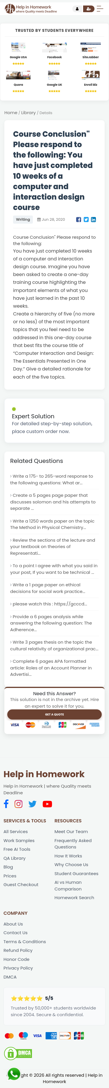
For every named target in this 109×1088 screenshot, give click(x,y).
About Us (13, 924)
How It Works (68, 856)
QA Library (14, 858)
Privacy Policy (18, 968)
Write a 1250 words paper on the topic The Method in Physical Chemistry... (52, 524)
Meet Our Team (71, 832)
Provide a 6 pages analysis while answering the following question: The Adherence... (51, 623)
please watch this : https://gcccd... (50, 604)
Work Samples (19, 841)
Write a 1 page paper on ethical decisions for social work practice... (47, 588)
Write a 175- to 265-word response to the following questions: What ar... (51, 479)
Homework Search (74, 898)
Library (28, 112)
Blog (8, 867)
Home (10, 112)
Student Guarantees (77, 874)
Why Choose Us (71, 865)
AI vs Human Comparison (68, 886)
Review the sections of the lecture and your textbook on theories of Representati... (52, 546)
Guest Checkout (20, 885)
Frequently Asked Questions (73, 844)
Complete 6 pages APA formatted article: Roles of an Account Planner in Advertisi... (51, 668)
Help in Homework (44, 775)
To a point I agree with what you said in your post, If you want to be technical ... (54, 569)
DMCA (10, 977)
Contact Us (15, 933)
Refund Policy (18, 951)
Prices (9, 876)
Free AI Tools (17, 850)
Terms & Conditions (24, 942)
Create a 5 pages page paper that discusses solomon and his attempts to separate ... (53, 502)
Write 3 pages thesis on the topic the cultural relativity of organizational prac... (54, 645)
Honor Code (16, 960)
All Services (15, 832)
